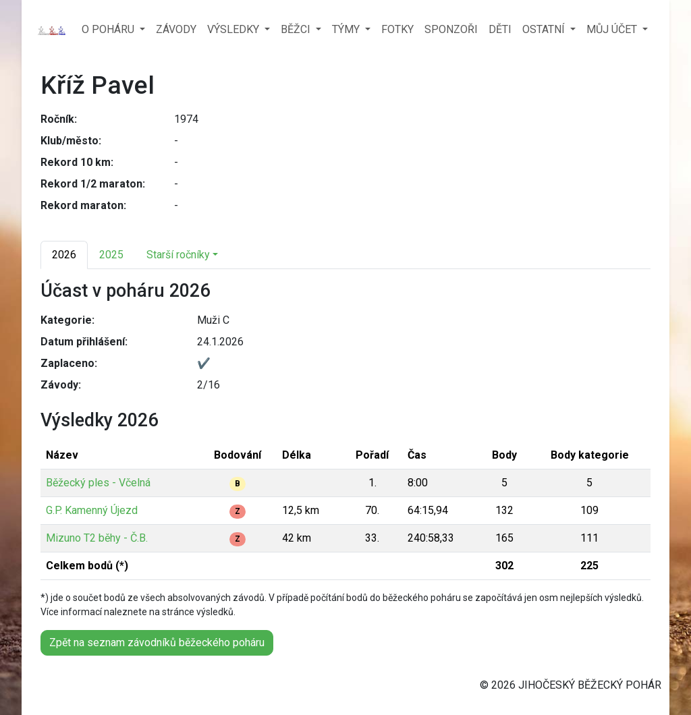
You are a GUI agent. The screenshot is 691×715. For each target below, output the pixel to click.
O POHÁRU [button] (109, 29)
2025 (111, 254)
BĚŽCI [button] (297, 29)
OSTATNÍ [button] (545, 29)
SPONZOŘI (451, 29)
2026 (64, 254)
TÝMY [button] (347, 29)
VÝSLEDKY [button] (234, 29)
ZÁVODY (176, 29)
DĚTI (500, 29)
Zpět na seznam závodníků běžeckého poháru (157, 642)
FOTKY (397, 29)
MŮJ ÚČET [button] (613, 29)
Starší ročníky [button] (178, 254)
